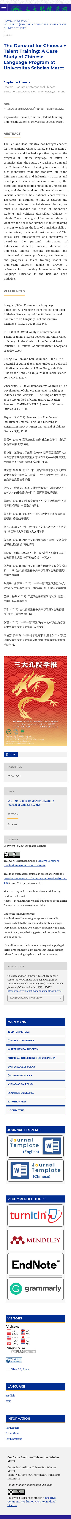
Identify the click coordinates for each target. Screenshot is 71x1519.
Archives (20, 20)
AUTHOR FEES (17, 1101)
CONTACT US (16, 1110)
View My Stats (20, 1369)
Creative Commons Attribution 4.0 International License (31, 1501)
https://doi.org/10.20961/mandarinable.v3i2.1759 (34, 108)
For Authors (12, 1433)
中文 (8, 1401)
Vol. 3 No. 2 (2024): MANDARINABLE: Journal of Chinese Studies (35, 26)
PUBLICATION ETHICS (21, 1040)
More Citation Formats (26, 998)
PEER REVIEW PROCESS (23, 1049)
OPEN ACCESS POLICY (21, 1067)
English (10, 1395)
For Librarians (14, 1438)
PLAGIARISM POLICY (20, 1084)
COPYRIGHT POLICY (20, 1075)
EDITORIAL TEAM (19, 1032)
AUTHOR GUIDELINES (21, 1093)
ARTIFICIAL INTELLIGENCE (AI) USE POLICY (32, 1058)
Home (8, 20)
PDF (12, 754)
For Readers (12, 1427)
